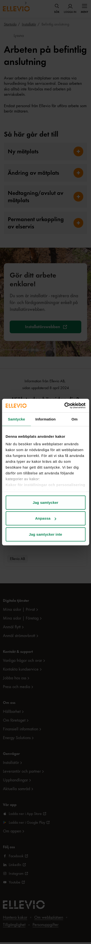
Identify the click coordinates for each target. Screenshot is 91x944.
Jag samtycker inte (45, 534)
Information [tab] (45, 419)
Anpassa (45, 518)
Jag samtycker (45, 502)
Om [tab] (75, 419)
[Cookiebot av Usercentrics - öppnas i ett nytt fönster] (64, 405)
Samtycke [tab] (16, 419)
